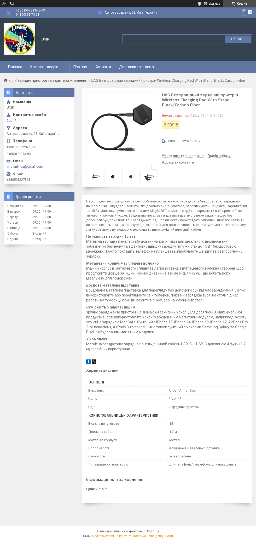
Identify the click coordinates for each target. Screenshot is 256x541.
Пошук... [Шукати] (237, 39)
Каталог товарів (44, 67)
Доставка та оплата (136, 67)
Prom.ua (153, 531)
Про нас (80, 67)
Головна (15, 67)
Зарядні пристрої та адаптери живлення (52, 80)
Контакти (103, 67)
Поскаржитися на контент (111, 536)
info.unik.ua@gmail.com (25, 166)
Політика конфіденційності (153, 536)
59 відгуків (212, 3)
